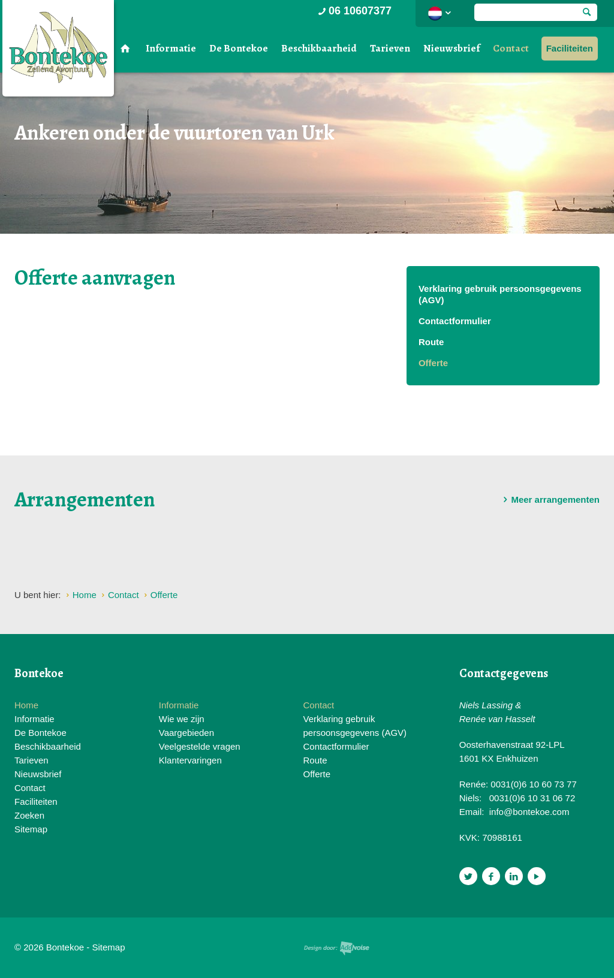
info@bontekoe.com (529, 812)
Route (431, 342)
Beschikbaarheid (319, 48)
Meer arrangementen (549, 499)
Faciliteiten (569, 48)
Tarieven (390, 48)
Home (26, 705)
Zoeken (29, 815)
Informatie (171, 48)
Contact (511, 48)
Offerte (433, 363)
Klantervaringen (190, 760)
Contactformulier (455, 321)
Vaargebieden (186, 733)
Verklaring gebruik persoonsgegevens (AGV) (500, 294)
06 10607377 (354, 11)
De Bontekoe (238, 48)
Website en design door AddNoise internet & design (336, 948)
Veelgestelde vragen (199, 746)
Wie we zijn (181, 719)
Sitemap (30, 829)
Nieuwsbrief (451, 48)
